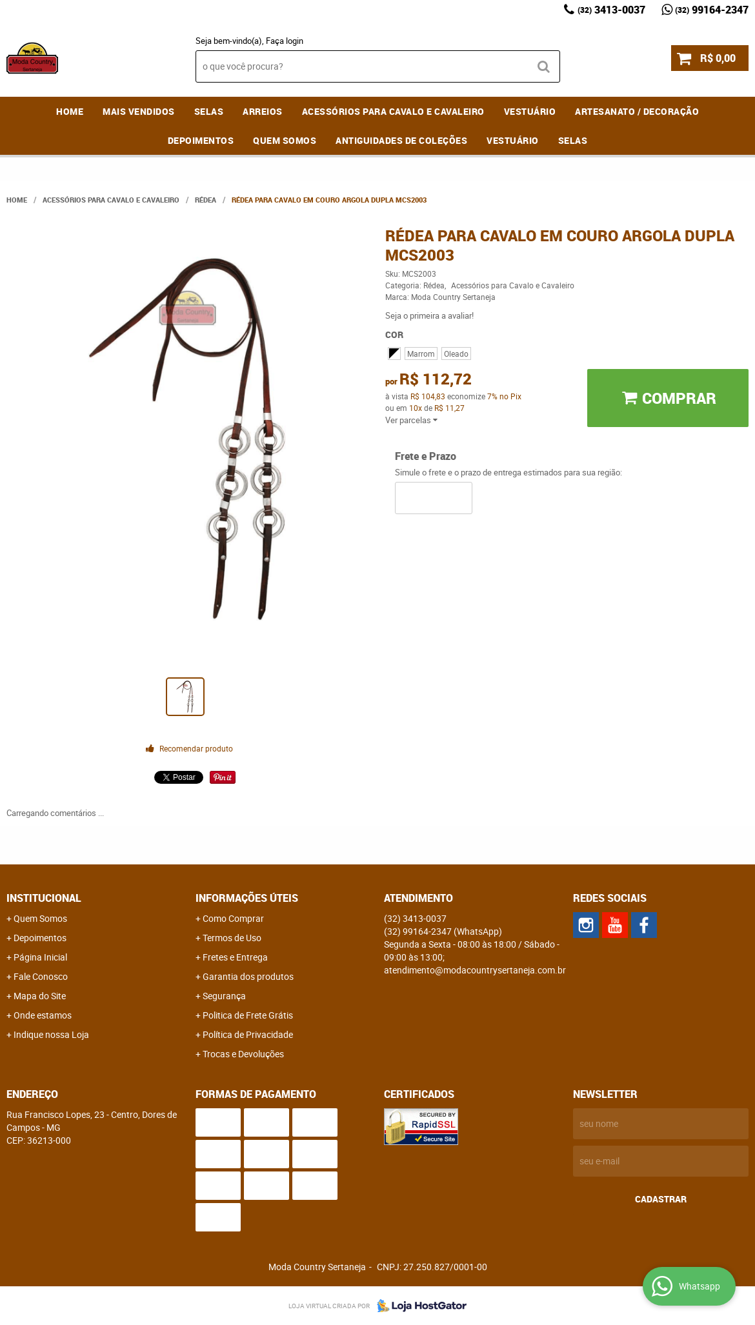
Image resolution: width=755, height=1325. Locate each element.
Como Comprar (233, 918)
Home (69, 111)
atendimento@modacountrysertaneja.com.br (475, 970)
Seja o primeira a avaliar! (429, 315)
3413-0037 (611, 10)
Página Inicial (40, 957)
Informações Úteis (247, 898)
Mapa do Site (40, 996)
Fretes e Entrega (235, 957)
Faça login (284, 40)
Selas (209, 111)
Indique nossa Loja (51, 1034)
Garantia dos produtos (248, 976)
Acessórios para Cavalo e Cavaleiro (393, 111)
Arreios (263, 111)
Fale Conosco (41, 976)
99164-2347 (712, 10)
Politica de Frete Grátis (248, 1015)
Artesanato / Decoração (637, 111)
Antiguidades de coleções (401, 140)
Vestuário (530, 111)
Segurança (224, 996)
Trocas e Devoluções (243, 1054)
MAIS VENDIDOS (139, 111)
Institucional (43, 898)
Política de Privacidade (248, 1034)
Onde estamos (43, 1015)
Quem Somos (284, 140)
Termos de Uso (232, 937)
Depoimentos (201, 140)
